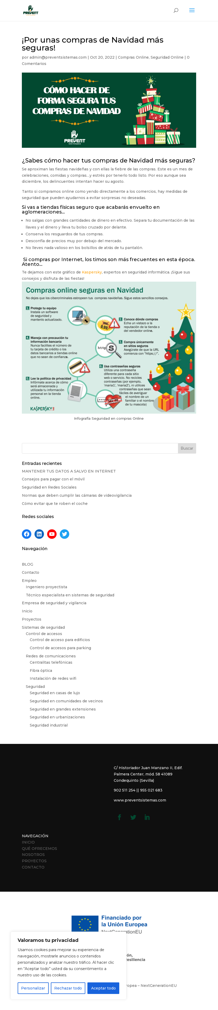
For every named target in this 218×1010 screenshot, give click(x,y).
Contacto (30, 572)
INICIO (28, 842)
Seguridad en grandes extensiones (63, 709)
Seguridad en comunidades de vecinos (66, 701)
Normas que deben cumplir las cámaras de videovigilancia (77, 495)
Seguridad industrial (49, 725)
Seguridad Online (167, 57)
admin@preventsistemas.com (58, 57)
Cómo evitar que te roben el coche (55, 503)
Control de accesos (44, 633)
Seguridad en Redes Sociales (49, 487)
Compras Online (133, 57)
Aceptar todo (103, 988)
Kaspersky (92, 272)
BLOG (27, 564)
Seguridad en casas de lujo (55, 693)
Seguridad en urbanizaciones (57, 717)
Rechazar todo (68, 988)
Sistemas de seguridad (43, 627)
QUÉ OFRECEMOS (39, 848)
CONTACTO (33, 867)
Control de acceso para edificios (60, 639)
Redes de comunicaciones (51, 656)
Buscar (187, 448)
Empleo (29, 580)
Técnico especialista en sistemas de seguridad (70, 595)
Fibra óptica (41, 670)
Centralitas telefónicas (51, 662)
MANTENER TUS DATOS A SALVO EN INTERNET (69, 471)
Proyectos (31, 619)
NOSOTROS (33, 854)
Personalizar (33, 988)
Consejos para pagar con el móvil (53, 479)
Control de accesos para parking (60, 648)
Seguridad (35, 686)
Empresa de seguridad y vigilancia (54, 603)
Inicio (27, 611)
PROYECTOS (34, 861)
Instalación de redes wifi (53, 678)
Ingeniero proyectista (46, 587)
